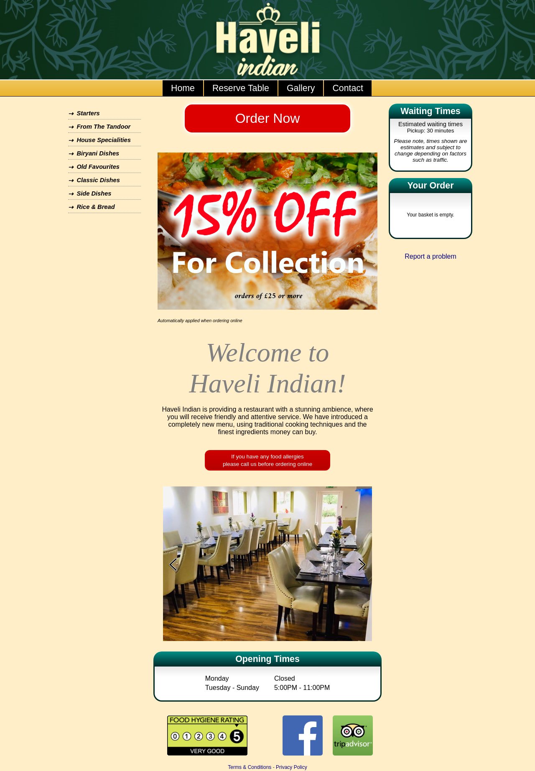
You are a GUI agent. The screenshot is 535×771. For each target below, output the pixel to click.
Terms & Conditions (249, 767)
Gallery (301, 88)
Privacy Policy (291, 767)
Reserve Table (240, 88)
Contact (347, 88)
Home (183, 88)
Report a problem (430, 256)
